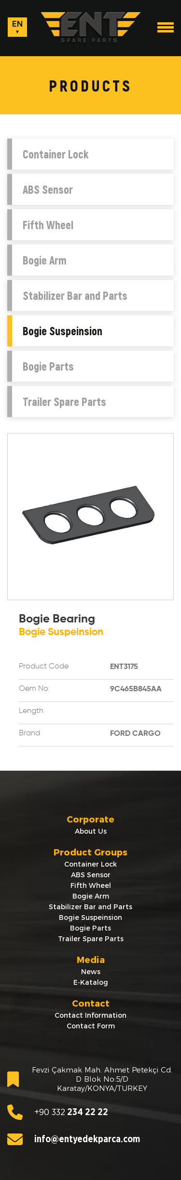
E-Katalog (90, 982)
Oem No (33, 689)
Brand (29, 733)
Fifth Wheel (48, 225)
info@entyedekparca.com (73, 1139)
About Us (91, 831)
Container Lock (55, 154)
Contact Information (90, 1015)
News (90, 971)
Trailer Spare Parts (64, 401)
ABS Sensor (48, 189)
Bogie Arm (45, 260)
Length (31, 711)
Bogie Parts (48, 366)
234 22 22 (57, 1112)
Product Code (44, 666)
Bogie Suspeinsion (62, 331)
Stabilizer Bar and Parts (75, 295)
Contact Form (91, 1026)
